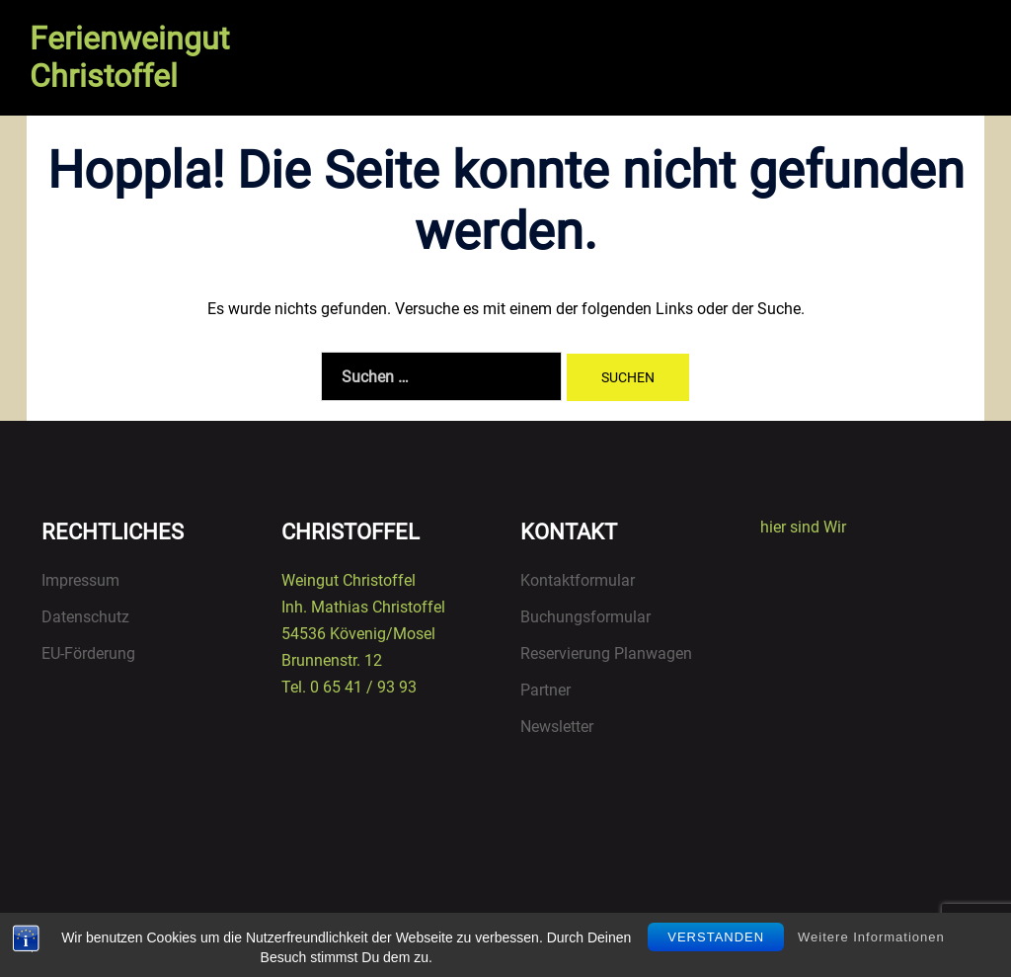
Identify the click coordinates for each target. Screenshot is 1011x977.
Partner (545, 690)
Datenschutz (85, 617)
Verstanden (715, 937)
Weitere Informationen (871, 937)
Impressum (80, 580)
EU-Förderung (88, 653)
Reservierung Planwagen (606, 653)
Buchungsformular (585, 617)
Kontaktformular (577, 580)
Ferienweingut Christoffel (129, 57)
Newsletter (556, 726)
